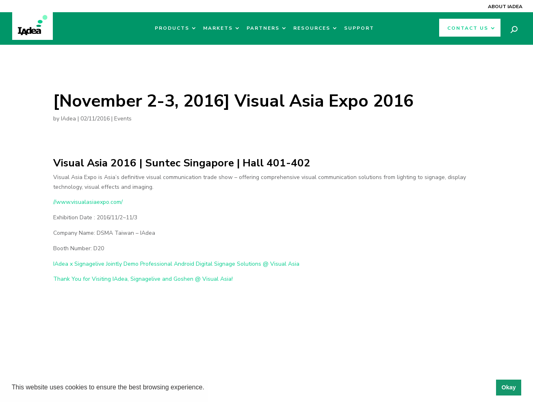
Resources (311, 28)
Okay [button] (508, 387)
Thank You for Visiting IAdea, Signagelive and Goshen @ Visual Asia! (143, 279)
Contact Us (467, 28)
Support (359, 28)
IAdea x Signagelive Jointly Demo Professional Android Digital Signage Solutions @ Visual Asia (176, 264)
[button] (207, 388)
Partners (263, 28)
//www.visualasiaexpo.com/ (88, 202)
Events (123, 118)
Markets (218, 28)
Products (172, 28)
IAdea (68, 118)
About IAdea (505, 6)
